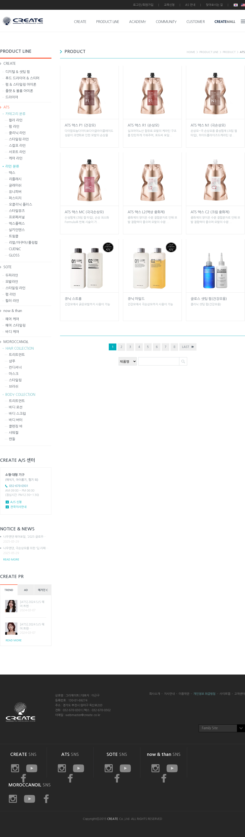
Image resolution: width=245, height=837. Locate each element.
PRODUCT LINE (107, 21)
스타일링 (15, 380)
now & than (12, 310)
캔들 (12, 439)
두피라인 (11, 275)
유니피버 (15, 191)
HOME (191, 52)
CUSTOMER (195, 21)
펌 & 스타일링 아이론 (20, 84)
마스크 (13, 374)
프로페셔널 (17, 217)
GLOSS (14, 255)
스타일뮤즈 (17, 211)
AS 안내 (190, 4)
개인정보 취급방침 (204, 693)
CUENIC (15, 249)
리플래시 (15, 179)
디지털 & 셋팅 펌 (17, 72)
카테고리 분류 (15, 114)
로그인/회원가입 (143, 4)
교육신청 (169, 4)
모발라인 (11, 281)
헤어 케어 (12, 319)
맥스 (12, 172)
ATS (6, 107)
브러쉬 (13, 386)
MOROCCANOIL (15, 341)
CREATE (80, 21)
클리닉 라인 (17, 133)
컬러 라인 (16, 120)
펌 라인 (14, 126)
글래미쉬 (15, 185)
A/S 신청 (16, 502)
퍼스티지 (15, 198)
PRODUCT (229, 52)
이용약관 (184, 693)
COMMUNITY (166, 21)
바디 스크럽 (17, 413)
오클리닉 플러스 (20, 204)
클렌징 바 (16, 426)
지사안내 (169, 693)
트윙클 (13, 236)
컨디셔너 (15, 367)
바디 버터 (16, 420)
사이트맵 (225, 693)
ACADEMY (137, 21)
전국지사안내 (18, 506)
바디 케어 (12, 331)
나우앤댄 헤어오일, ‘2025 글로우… (27, 539)
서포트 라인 (17, 152)
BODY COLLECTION (20, 394)
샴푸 (12, 361)
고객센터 (239, 693)
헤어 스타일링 (15, 325)
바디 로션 (16, 407)
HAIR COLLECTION (19, 348)
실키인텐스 (17, 230)
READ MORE (11, 559)
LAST (185, 346)
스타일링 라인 (19, 139)
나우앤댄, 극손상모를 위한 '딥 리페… (27, 551)
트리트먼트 (17, 354)
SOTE (7, 267)
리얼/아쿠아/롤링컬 (23, 242)
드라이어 (11, 97)
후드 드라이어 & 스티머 (22, 78)
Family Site (210, 728)
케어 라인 (16, 158)
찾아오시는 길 (214, 4)
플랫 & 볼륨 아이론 (19, 91)
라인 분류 (12, 166)
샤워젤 (13, 432)
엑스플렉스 (17, 223)
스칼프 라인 (17, 145)
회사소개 (154, 693)
